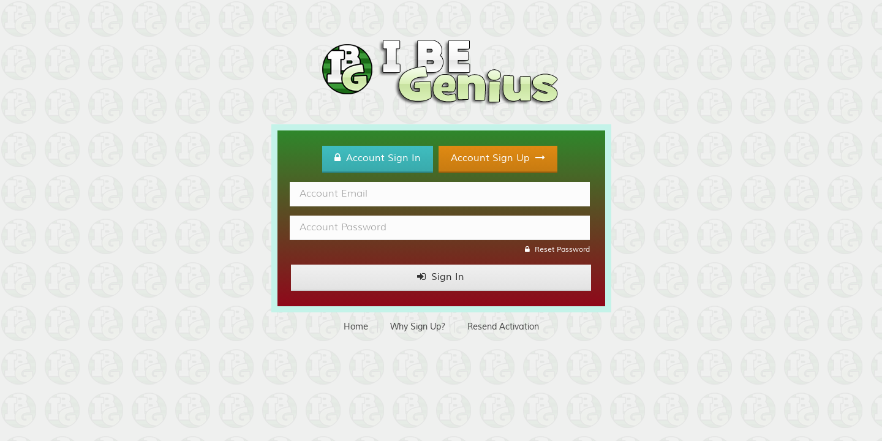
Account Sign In (377, 158)
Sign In (440, 277)
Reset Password (557, 249)
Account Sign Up (498, 158)
